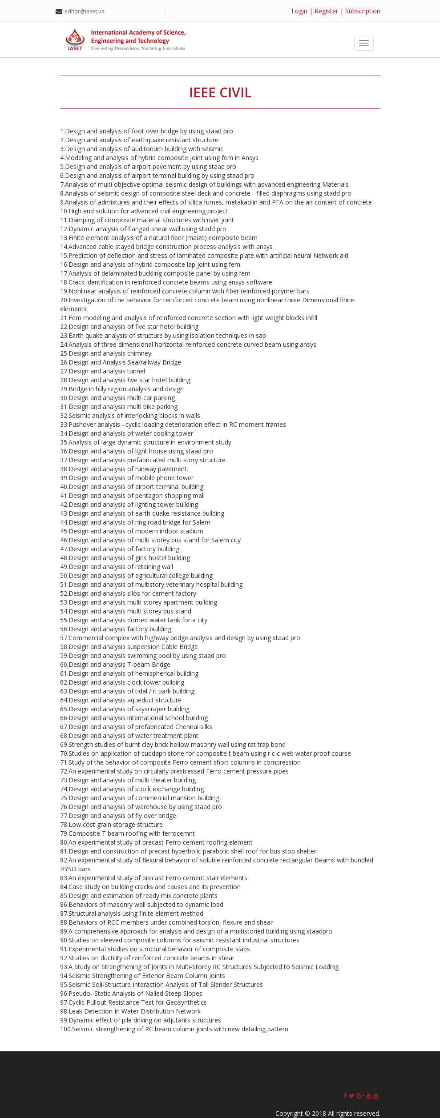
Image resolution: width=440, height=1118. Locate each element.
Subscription (362, 11)
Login (299, 11)
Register (326, 11)
